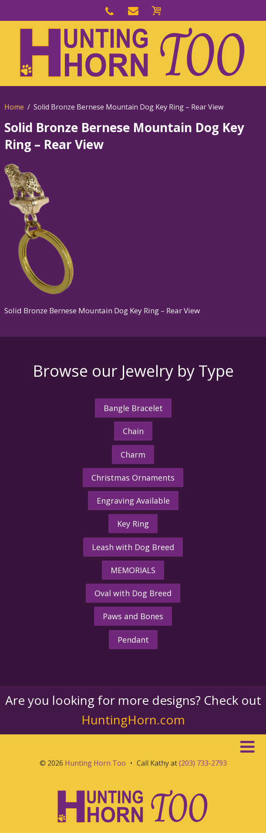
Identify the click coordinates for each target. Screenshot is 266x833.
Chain (133, 431)
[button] (133, 747)
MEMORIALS (133, 570)
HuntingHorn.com (133, 719)
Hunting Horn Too (95, 763)
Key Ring (133, 523)
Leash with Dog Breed (133, 547)
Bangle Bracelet (133, 408)
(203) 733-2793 (203, 763)
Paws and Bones (133, 616)
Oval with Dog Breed (133, 593)
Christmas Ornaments (133, 477)
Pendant (133, 639)
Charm (133, 454)
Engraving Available (133, 500)
